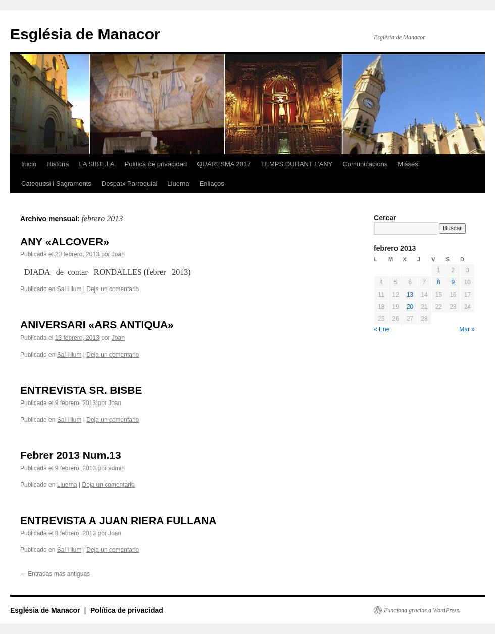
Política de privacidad (156, 164)
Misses (408, 164)
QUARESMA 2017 (224, 164)
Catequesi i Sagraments (56, 183)
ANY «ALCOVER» (64, 241)
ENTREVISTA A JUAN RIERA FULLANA (118, 520)
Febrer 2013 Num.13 (70, 455)
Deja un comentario (112, 289)
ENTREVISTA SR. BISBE (81, 390)
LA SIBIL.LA (96, 164)
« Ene (381, 329)
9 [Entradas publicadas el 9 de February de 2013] (453, 282)
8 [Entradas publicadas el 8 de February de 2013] (438, 282)
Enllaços (212, 183)
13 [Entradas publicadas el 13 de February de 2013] (410, 294)
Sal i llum (69, 289)
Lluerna (178, 183)
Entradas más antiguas (55, 574)
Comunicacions (364, 164)
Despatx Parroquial (130, 183)
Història (57, 164)
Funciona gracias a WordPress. (422, 610)
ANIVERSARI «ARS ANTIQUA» (97, 324)
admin (116, 468)
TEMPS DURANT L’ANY (296, 164)
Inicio (28, 164)
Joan (118, 254)
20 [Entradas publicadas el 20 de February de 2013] (410, 306)
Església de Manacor (85, 34)
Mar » (467, 329)
